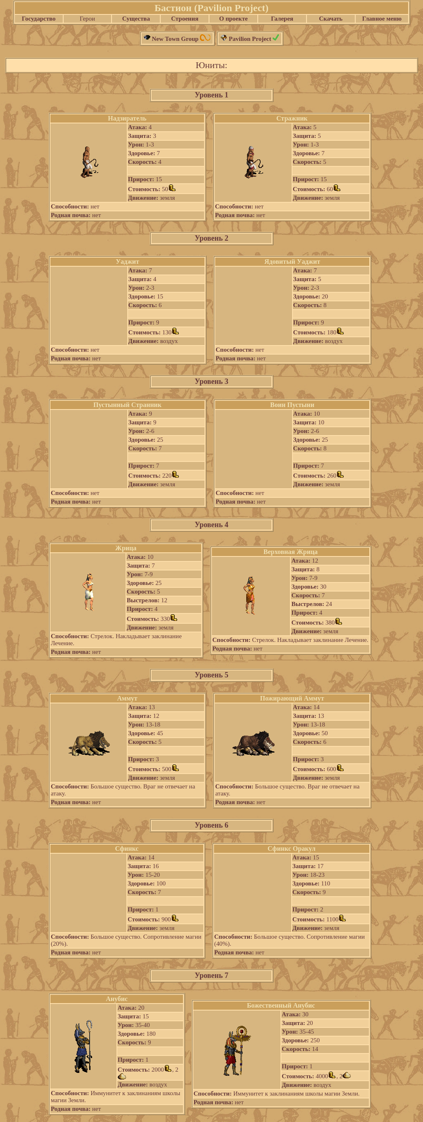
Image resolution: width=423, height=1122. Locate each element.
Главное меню (382, 18)
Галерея (282, 18)
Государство (39, 18)
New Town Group (177, 39)
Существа (136, 18)
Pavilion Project (250, 39)
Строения (184, 18)
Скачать (330, 18)
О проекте (233, 18)
